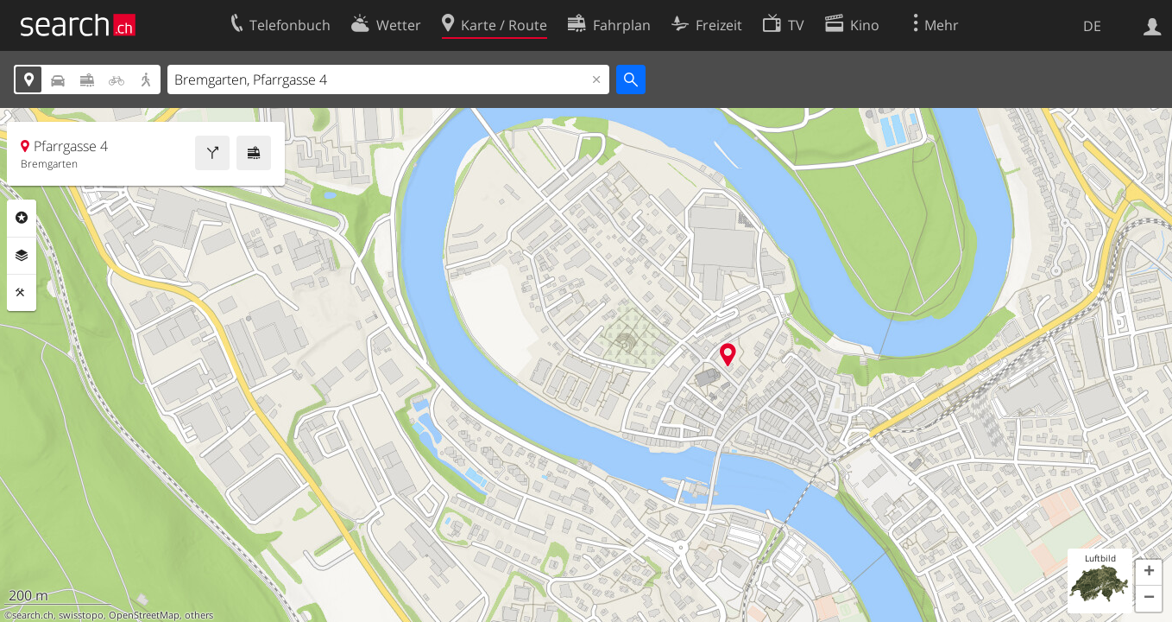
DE (1092, 25)
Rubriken (21, 218)
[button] (1149, 573)
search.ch (33, 615)
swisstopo (81, 615)
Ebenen (21, 256)
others (199, 615)
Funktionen (21, 293)
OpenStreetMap (144, 615)
